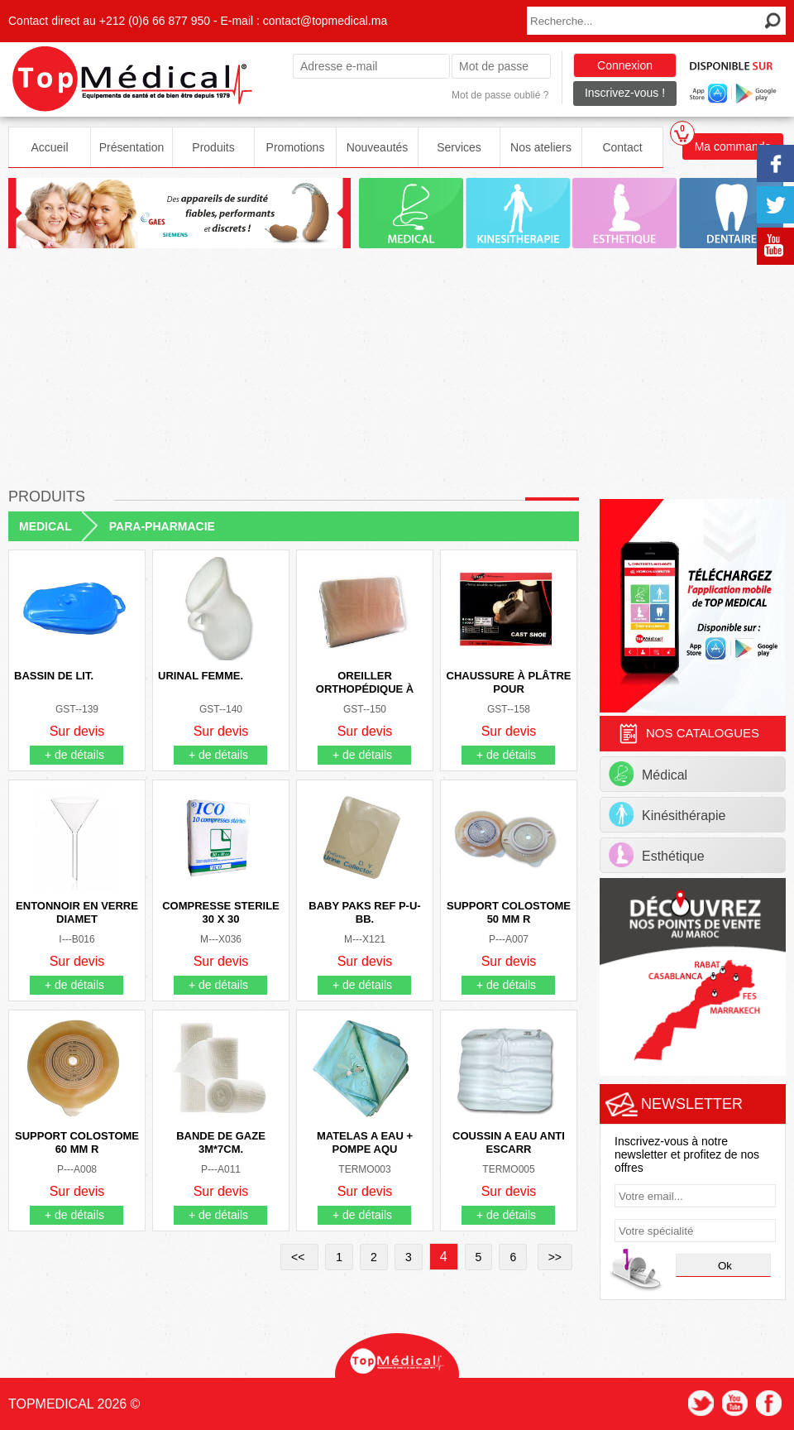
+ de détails (74, 754)
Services (459, 147)
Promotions (295, 147)
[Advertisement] (397, 374)
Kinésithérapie (667, 814)
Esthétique (657, 854)
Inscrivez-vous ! (625, 92)
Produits (213, 147)
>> (555, 1257)
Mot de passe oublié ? (500, 95)
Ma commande (726, 143)
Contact (622, 147)
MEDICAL (45, 526)
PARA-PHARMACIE (162, 526)
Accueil (49, 147)
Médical (648, 773)
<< (299, 1257)
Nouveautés (378, 147)
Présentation (132, 147)
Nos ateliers (541, 147)
